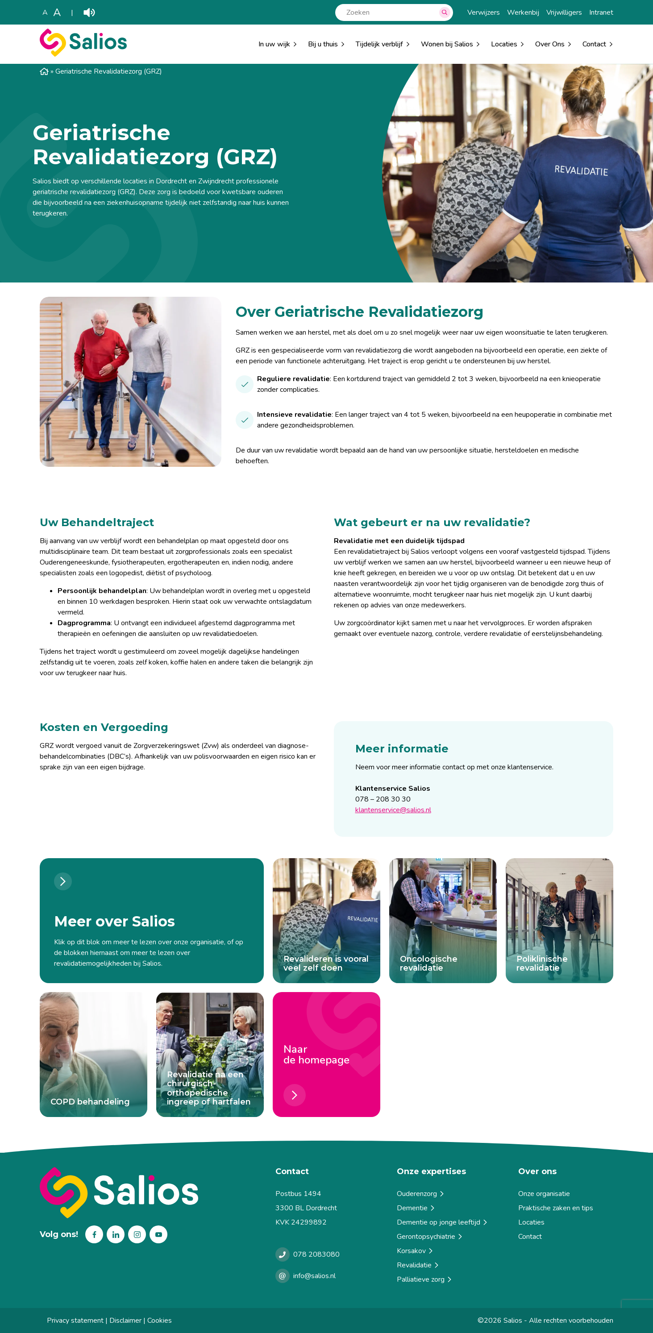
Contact (530, 1237)
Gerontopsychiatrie (430, 1237)
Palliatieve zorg (425, 1279)
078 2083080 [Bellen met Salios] (316, 1254)
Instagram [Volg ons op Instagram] (137, 1234)
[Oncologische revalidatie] (443, 920)
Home (44, 71)
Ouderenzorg (421, 1194)
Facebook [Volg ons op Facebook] (94, 1234)
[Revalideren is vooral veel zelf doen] (326, 920)
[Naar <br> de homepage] (326, 1054)
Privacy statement (75, 1320)
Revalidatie (418, 1265)
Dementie (416, 1208)
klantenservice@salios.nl (393, 810)
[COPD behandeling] (93, 1054)
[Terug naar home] (154, 1192)
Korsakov (415, 1251)
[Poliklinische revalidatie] (559, 920)
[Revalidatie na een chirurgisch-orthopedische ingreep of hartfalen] (210, 1054)
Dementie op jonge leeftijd (443, 1222)
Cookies (159, 1320)
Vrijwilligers (564, 12)
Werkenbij (523, 12)
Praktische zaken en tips (555, 1208)
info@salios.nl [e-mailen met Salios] (314, 1276)
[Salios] (83, 54)
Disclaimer (125, 1320)
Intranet (601, 12)
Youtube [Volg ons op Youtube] (158, 1234)
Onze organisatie (544, 1194)
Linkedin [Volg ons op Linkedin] (116, 1234)
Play (89, 12)
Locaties (504, 44)
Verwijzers (483, 12)
